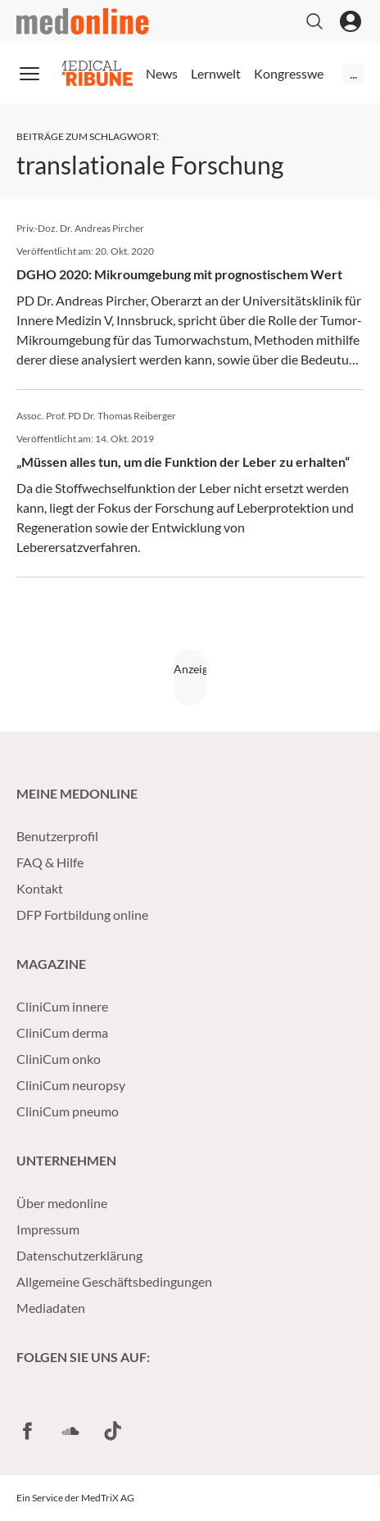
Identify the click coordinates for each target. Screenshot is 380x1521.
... (353, 73)
